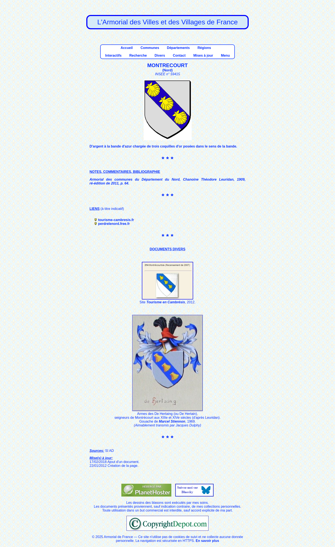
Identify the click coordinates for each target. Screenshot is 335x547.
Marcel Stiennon (172, 421)
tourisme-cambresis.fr (116, 220)
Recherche (138, 55)
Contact (179, 55)
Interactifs (113, 55)
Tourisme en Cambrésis (165, 302)
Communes (150, 48)
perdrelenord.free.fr (114, 224)
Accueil (126, 48)
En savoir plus (207, 541)
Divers (160, 55)
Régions (204, 48)
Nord (167, 70)
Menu (225, 55)
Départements (178, 48)
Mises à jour (203, 55)
